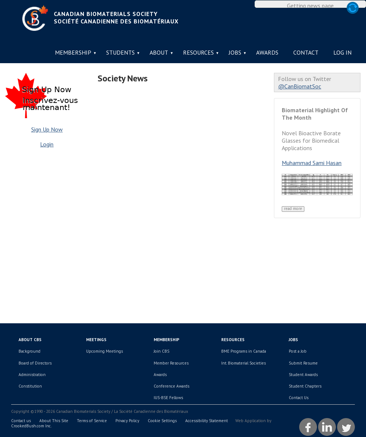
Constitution (30, 386)
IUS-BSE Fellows (168, 397)
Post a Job (298, 351)
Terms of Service (92, 420)
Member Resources (171, 363)
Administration (32, 374)
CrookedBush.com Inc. (31, 425)
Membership (73, 52)
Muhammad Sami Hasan (312, 162)
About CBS (30, 339)
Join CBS (161, 351)
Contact (305, 52)
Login (46, 144)
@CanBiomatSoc (299, 86)
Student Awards (303, 374)
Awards (267, 52)
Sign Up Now (47, 129)
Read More (293, 208)
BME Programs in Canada (243, 351)
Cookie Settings (162, 420)
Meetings (96, 339)
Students (120, 52)
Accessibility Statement (206, 420)
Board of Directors (35, 363)
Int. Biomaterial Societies (243, 363)
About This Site (53, 420)
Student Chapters (305, 386)
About (159, 52)
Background (29, 351)
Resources (198, 52)
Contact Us (298, 397)
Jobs (235, 52)
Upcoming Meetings (104, 351)
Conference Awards (171, 386)
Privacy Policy (127, 420)
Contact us (21, 420)
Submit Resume (303, 363)
